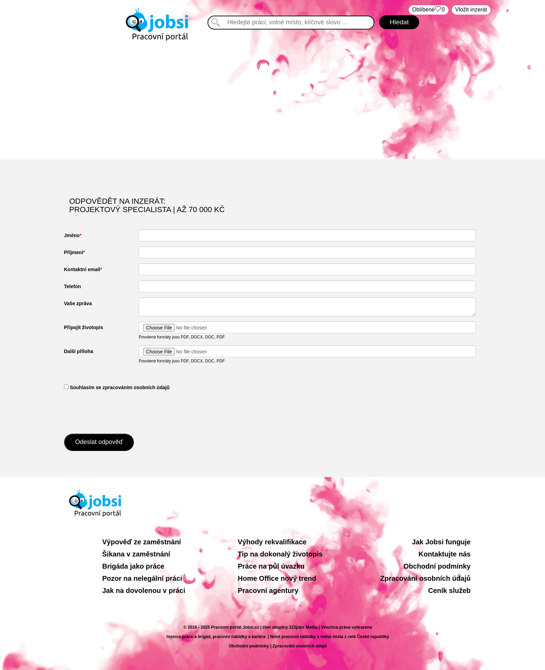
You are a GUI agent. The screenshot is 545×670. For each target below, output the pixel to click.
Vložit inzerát (471, 9)
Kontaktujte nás (444, 554)
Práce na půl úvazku (271, 566)
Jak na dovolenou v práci (143, 590)
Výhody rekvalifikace (272, 542)
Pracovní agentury (268, 590)
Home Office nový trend (277, 578)
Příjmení (73, 252)
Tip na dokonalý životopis (280, 554)
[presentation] (117, 411)
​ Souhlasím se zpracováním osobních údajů (117, 387)
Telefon (72, 286)
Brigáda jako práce (133, 566)
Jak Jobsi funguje (441, 542)
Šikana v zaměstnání (136, 554)
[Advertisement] (272, 100)
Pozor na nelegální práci (142, 578)
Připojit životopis (83, 327)
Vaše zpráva (78, 303)
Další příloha (78, 351)
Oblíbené (428, 10)
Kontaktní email (82, 269)
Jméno (72, 235)
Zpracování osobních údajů (425, 578)
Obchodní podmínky (437, 566)
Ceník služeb (449, 590)
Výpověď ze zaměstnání (141, 542)
